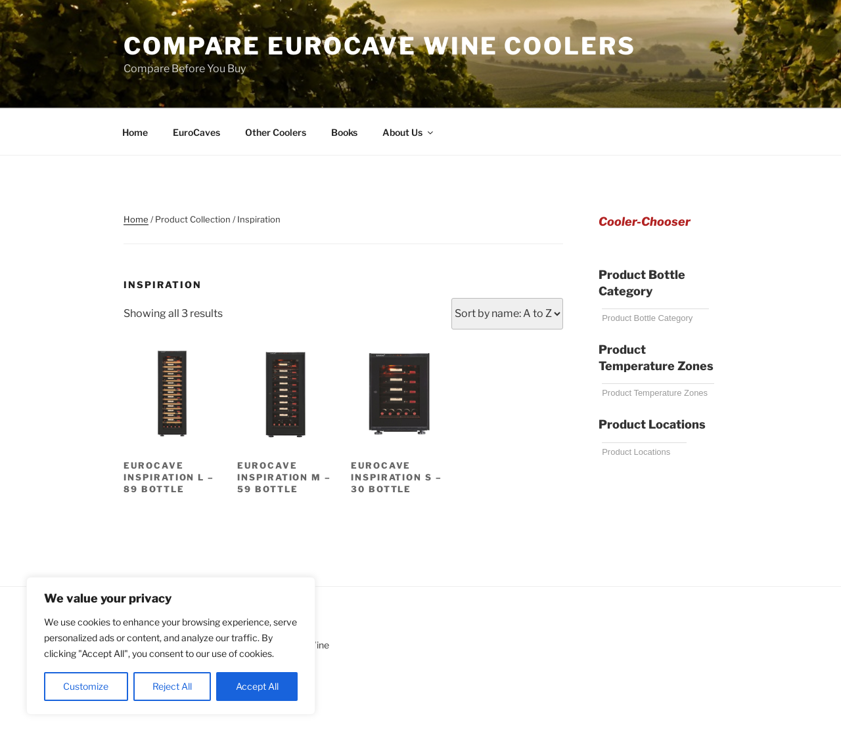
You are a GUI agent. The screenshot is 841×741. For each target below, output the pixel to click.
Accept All (257, 686)
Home (135, 132)
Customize (85, 686)
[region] (170, 646)
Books (344, 132)
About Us (408, 132)
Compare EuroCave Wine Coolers (380, 46)
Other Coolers (275, 132)
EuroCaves (196, 132)
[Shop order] (507, 313)
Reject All (172, 686)
